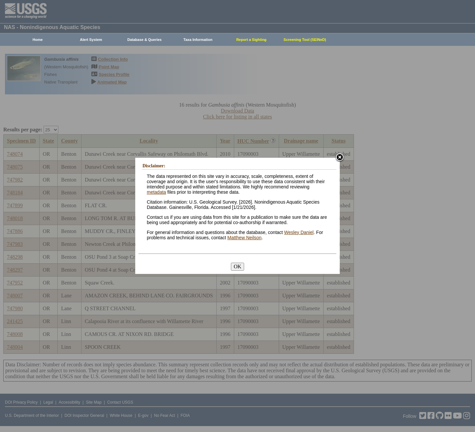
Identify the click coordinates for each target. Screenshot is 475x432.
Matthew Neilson (244, 237)
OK (237, 266)
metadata (156, 192)
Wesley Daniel (298, 232)
